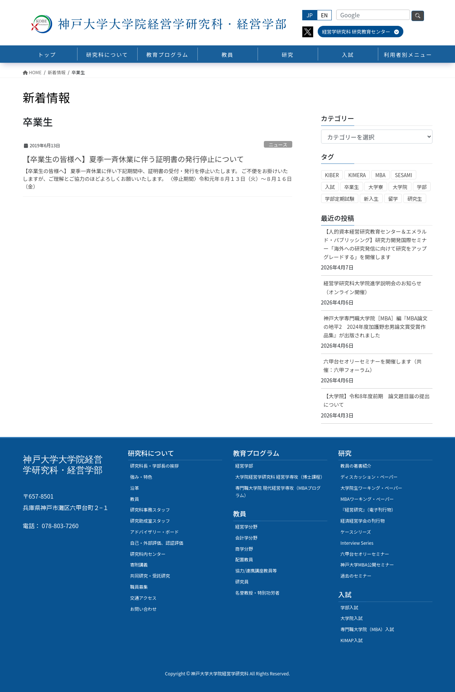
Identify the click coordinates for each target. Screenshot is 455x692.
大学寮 (375, 186)
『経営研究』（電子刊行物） (368, 509)
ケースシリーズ (356, 532)
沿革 (134, 488)
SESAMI (403, 175)
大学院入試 (352, 618)
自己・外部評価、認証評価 (156, 543)
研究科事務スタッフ (150, 509)
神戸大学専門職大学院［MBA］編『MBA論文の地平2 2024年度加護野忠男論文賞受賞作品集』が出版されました (376, 326)
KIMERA (357, 175)
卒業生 (351, 186)
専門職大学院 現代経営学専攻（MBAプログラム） (278, 491)
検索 (417, 16)
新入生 (371, 198)
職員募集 (139, 586)
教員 (134, 499)
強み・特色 (141, 477)
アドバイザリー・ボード (154, 532)
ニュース (278, 144)
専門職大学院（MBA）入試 (367, 629)
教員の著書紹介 (356, 465)
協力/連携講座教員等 (256, 570)
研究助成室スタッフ (150, 520)
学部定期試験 (340, 198)
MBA (380, 175)
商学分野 (244, 548)
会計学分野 (246, 537)
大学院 (400, 186)
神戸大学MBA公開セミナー (367, 564)
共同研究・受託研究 (150, 575)
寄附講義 (139, 564)
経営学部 (244, 465)
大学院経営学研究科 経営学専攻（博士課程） (280, 477)
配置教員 (244, 559)
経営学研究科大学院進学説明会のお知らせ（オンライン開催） (373, 287)
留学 (393, 198)
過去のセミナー (356, 575)
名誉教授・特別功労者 (257, 592)
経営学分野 (246, 526)
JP (310, 15)
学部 (422, 186)
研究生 (414, 198)
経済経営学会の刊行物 (363, 520)
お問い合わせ (143, 609)
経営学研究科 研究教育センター (360, 31)
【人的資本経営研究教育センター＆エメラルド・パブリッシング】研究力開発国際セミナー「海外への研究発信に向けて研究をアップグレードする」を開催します (375, 244)
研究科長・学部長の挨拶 (154, 465)
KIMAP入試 (352, 640)
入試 (330, 186)
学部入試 (349, 607)
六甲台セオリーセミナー (365, 554)
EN (324, 15)
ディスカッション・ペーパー (369, 477)
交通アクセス (143, 598)
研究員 (242, 581)
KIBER (332, 175)
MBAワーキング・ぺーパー (367, 499)
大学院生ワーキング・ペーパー (372, 488)
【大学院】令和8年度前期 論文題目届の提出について (377, 400)
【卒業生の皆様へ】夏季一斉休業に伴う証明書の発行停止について (133, 159)
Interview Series (357, 543)
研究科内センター (148, 554)
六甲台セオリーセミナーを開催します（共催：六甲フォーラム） (373, 365)
